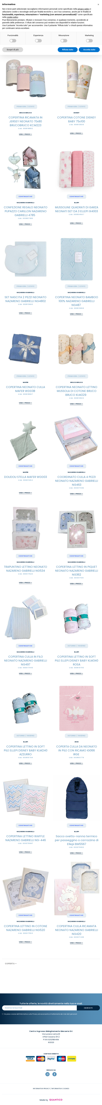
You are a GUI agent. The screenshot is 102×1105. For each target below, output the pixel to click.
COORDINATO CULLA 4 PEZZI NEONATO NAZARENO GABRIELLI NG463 (76, 481)
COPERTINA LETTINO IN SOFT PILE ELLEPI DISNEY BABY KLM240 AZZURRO (25, 750)
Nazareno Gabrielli (25, 202)
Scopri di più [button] (13, 49)
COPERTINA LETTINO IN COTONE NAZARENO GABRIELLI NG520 (25, 928)
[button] (98, 4)
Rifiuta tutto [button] (67, 49)
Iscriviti (88, 1008)
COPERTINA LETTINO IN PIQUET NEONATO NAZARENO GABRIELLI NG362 (76, 571)
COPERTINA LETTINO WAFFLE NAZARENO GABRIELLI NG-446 (25, 838)
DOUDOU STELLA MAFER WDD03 (25, 477)
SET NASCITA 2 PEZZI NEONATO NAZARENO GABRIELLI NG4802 (25, 299)
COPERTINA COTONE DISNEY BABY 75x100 (76, 119)
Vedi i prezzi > (25, 134)
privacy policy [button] (84, 9)
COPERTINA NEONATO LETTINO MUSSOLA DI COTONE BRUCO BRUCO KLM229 (76, 391)
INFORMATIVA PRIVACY (41, 1088)
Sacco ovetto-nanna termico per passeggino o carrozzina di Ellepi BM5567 (76, 840)
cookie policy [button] (12, 17)
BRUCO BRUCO (25, 113)
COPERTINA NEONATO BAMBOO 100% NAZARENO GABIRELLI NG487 (76, 301)
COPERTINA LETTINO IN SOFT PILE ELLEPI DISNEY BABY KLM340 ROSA (76, 660)
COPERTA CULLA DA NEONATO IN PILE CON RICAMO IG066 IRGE (76, 750)
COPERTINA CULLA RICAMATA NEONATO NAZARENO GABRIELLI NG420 (76, 930)
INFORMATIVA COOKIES (60, 1088)
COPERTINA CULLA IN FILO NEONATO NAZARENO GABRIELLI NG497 (25, 660)
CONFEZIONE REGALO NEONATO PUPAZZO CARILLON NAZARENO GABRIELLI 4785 (25, 211)
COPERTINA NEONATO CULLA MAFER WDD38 (25, 389)
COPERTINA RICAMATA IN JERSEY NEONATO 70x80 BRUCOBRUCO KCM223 (25, 121)
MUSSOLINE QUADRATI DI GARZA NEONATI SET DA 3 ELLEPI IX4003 (76, 209)
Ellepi (76, 202)
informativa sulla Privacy (28, 1014)
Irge (76, 742)
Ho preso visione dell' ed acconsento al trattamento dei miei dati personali (39, 1014)
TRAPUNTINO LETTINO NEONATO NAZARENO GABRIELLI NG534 (25, 569)
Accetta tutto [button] (89, 49)
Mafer (25, 382)
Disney (76, 113)
